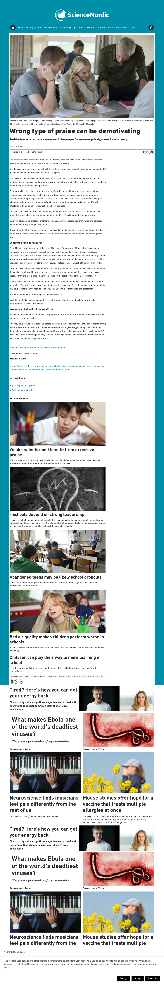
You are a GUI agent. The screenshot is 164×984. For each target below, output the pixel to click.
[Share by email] (152, 152)
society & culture (19, 676)
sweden (52, 676)
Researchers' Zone (125, 28)
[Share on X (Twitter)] (148, 152)
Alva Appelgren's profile (24, 386)
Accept (137, 978)
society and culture (94, 676)
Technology (65, 28)
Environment (51, 28)
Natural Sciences (106, 28)
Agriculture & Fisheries (84, 28)
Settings (123, 978)
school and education (69, 676)
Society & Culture (34, 28)
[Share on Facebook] (144, 152)
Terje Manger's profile (23, 390)
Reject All (152, 978)
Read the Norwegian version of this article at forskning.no (37, 348)
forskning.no (38, 676)
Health (21, 28)
